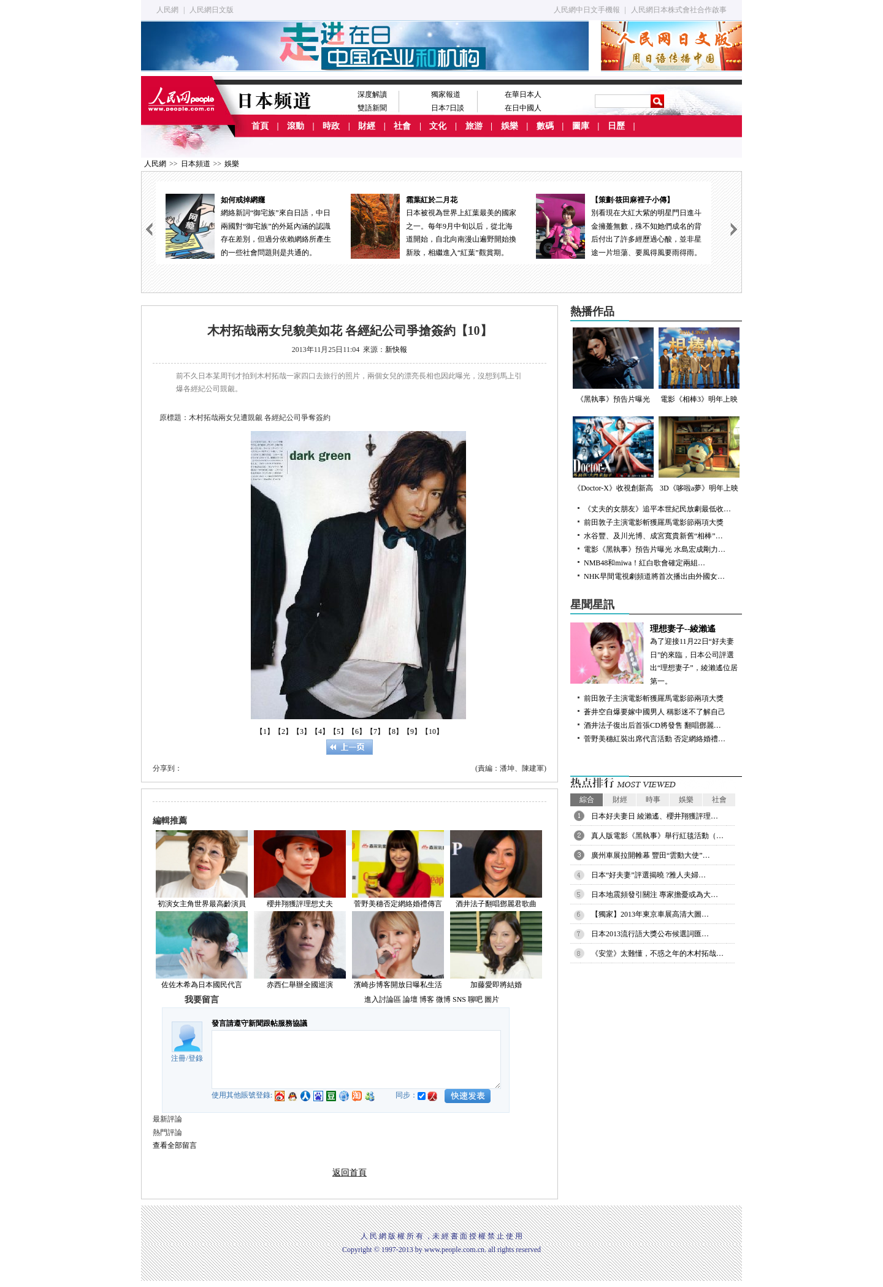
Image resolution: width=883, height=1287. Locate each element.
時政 (331, 126)
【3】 (301, 731)
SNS (459, 999)
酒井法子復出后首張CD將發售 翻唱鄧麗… (652, 725)
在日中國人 (523, 108)
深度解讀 (372, 94)
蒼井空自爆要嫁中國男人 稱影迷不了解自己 (654, 712)
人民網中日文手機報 (587, 10)
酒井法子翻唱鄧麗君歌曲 (496, 903)
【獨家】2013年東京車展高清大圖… (650, 914)
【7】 (375, 731)
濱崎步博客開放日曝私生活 (398, 984)
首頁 (260, 126)
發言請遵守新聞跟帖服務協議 (259, 1023)
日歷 (616, 126)
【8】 (393, 731)
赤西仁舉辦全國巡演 (300, 984)
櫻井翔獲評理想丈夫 (300, 903)
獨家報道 (446, 94)
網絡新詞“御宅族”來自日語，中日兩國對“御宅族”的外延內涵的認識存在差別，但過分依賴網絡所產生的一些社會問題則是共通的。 (248, 225)
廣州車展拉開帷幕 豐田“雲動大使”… (650, 855)
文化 (437, 126)
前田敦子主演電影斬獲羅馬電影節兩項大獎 (654, 522)
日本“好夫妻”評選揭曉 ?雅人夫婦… (648, 875)
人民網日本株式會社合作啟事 (679, 10)
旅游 (474, 126)
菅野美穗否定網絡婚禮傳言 (398, 903)
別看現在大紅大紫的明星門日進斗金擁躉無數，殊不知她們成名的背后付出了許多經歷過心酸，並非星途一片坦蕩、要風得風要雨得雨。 (618, 225)
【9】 (412, 731)
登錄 (195, 1058)
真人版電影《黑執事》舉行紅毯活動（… (657, 835)
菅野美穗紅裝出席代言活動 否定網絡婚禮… (654, 739)
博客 (426, 999)
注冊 (178, 1058)
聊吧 (475, 999)
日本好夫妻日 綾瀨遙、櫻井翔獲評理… (654, 816)
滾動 (295, 126)
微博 (443, 999)
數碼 (545, 126)
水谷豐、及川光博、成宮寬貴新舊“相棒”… (653, 536)
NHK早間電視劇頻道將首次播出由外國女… (654, 576)
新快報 (396, 349)
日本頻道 (195, 163)
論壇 (410, 999)
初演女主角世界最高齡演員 (202, 903)
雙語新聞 (372, 108)
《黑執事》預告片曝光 (613, 365)
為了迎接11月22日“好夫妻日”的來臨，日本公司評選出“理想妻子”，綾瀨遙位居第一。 (656, 654)
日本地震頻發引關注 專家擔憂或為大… (654, 894)
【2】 (283, 731)
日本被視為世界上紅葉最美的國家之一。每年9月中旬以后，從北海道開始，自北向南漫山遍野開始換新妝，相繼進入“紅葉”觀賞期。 (433, 225)
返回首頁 (349, 1172)
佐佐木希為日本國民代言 (201, 984)
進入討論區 (382, 999)
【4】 (320, 731)
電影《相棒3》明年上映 (699, 365)
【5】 (338, 731)
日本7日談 (447, 108)
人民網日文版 (211, 10)
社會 (402, 126)
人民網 (167, 10)
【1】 (265, 731)
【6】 (357, 731)
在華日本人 (523, 94)
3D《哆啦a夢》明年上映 (699, 454)
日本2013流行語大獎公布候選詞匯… (650, 934)
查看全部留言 (175, 1145)
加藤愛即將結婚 (496, 984)
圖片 (491, 999)
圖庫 (580, 126)
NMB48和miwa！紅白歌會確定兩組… (644, 563)
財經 (366, 126)
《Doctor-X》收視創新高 (613, 454)
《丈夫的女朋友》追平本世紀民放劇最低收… (657, 509)
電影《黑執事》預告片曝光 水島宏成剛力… (654, 549)
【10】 (432, 731)
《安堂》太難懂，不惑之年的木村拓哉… (657, 953)
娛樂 (509, 126)
